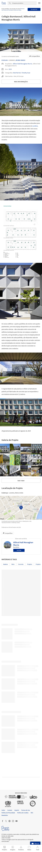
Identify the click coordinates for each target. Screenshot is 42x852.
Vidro (12, 564)
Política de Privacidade (8, 10)
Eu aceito (34, 9)
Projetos (29, 564)
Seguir (19, 550)
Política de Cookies (17, 10)
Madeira (5, 564)
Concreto (20, 564)
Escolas (5, 60)
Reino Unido (20, 60)
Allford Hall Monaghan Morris (22, 64)
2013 (10, 69)
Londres (35, 126)
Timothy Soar (25, 73)
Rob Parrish (17, 73)
